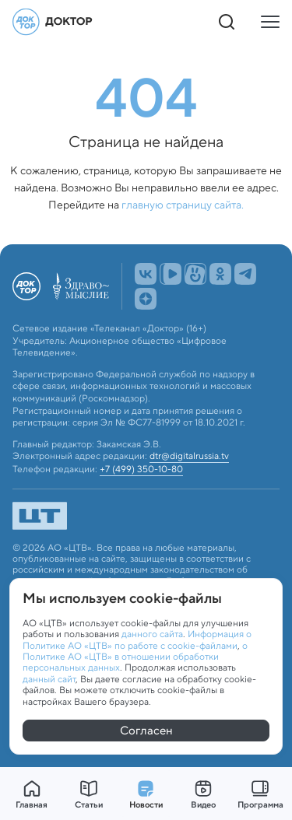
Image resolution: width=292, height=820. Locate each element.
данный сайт (49, 678)
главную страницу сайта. (182, 204)
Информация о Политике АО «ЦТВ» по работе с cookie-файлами (137, 639)
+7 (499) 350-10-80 (141, 469)
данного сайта (152, 633)
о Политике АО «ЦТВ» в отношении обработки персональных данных (135, 657)
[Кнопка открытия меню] (270, 22)
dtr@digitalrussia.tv (189, 456)
